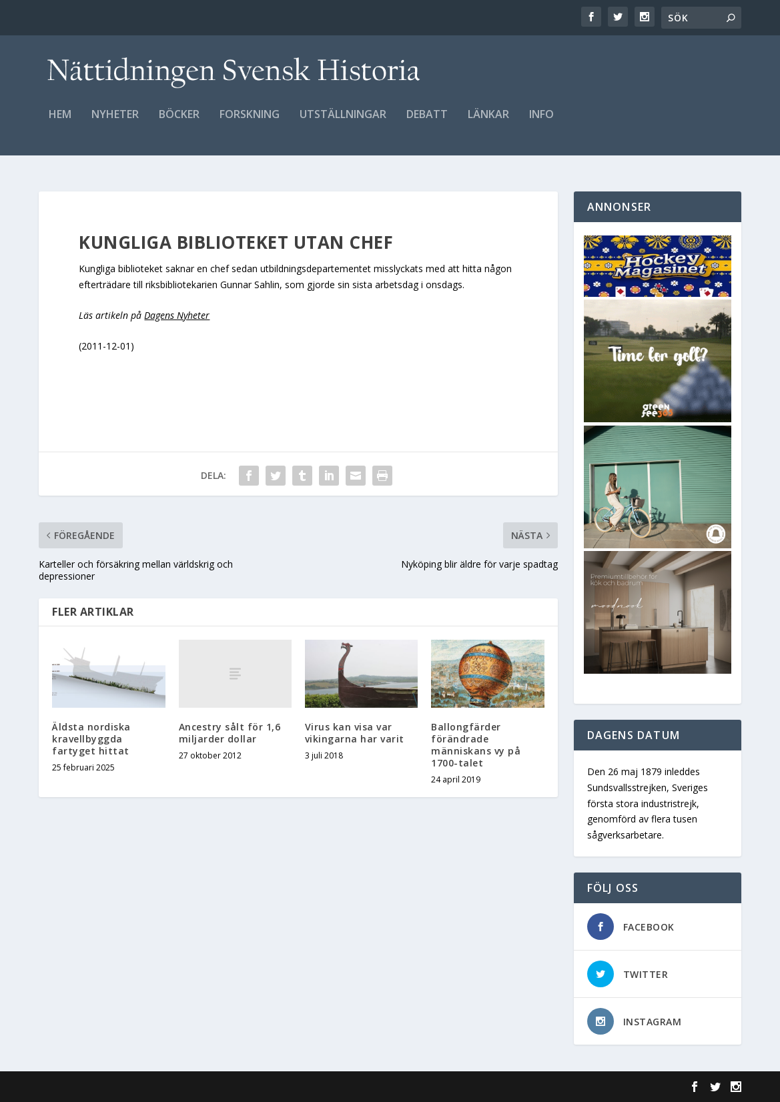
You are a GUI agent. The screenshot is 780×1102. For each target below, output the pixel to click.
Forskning (250, 124)
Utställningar (343, 124)
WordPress (256, 1087)
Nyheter (115, 124)
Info (541, 124)
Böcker (179, 124)
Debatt (427, 124)
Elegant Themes (131, 1087)
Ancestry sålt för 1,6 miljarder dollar (230, 732)
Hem (60, 124)
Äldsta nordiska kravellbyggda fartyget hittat (91, 738)
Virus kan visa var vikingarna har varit (354, 732)
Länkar (488, 124)
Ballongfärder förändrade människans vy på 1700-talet (475, 745)
